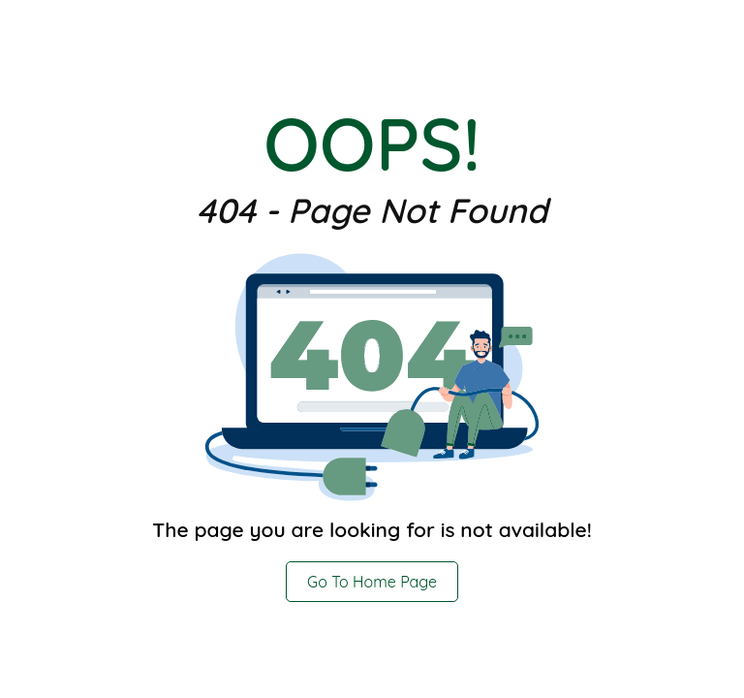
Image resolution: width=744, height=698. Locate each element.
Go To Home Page (372, 581)
